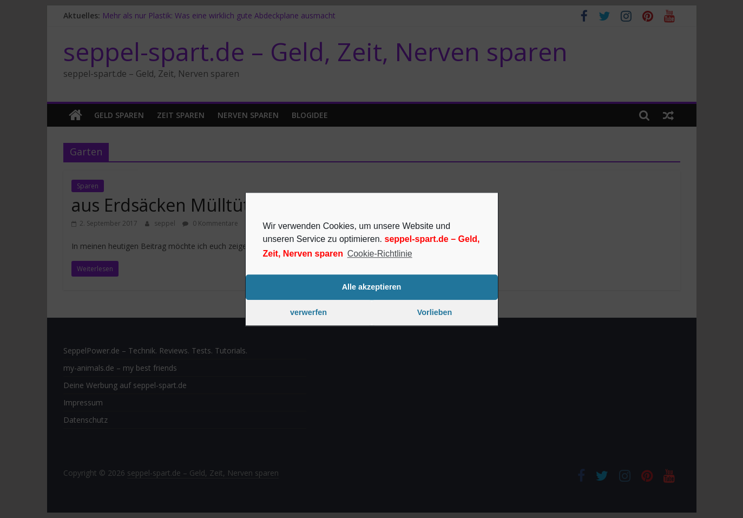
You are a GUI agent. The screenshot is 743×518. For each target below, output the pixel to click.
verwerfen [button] (308, 313)
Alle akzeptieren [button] (372, 287)
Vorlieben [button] (434, 313)
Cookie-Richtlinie (379, 253)
